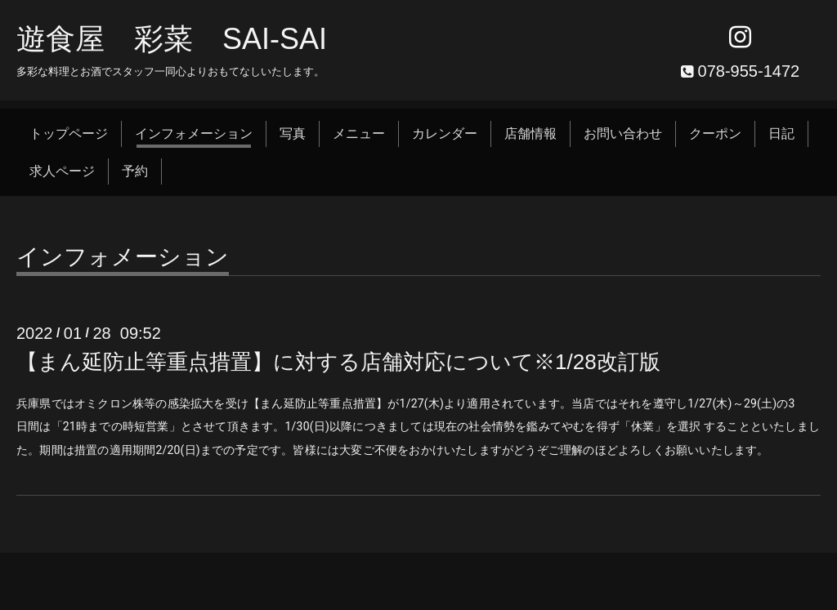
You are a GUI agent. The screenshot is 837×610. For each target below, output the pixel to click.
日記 (781, 133)
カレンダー (444, 133)
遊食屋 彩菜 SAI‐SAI (171, 39)
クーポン (715, 133)
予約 (135, 171)
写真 (293, 133)
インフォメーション (194, 133)
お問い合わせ (623, 133)
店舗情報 (530, 133)
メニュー (359, 133)
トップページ (68, 133)
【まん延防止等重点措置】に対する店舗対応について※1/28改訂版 (338, 362)
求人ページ (62, 171)
